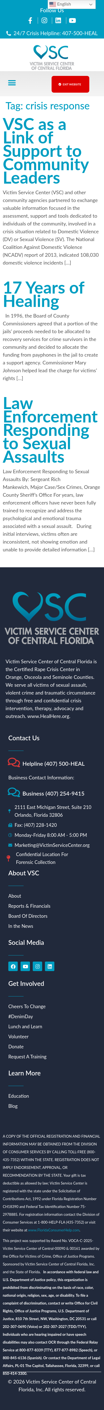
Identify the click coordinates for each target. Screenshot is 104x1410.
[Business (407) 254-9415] (13, 792)
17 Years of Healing (43, 294)
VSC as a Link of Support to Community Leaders (45, 150)
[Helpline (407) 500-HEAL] (13, 762)
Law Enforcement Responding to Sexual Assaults (50, 429)
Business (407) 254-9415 (53, 793)
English (60, 4)
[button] (12, 83)
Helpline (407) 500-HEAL (53, 763)
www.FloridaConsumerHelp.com (53, 1230)
